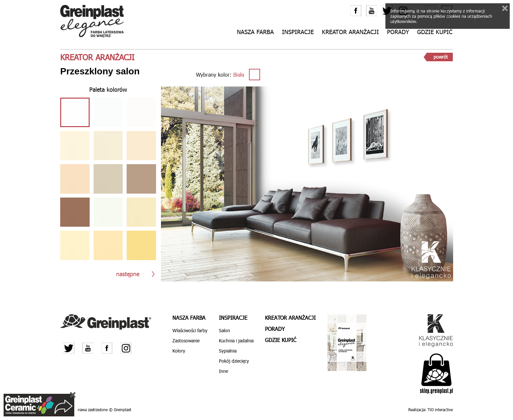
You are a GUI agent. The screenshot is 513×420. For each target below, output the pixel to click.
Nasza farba (255, 32)
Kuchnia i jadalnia (236, 340)
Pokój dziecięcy (234, 361)
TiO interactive (440, 409)
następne (127, 273)
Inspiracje (298, 32)
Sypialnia (228, 351)
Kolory (178, 351)
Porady (398, 32)
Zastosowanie (186, 340)
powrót (440, 57)
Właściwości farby (189, 330)
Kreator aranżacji (350, 32)
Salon (224, 330)
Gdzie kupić (434, 32)
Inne (223, 371)
